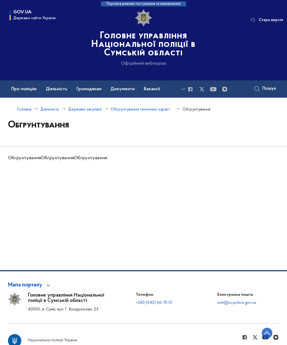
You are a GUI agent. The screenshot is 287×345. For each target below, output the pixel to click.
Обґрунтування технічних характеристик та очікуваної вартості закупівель (142, 109)
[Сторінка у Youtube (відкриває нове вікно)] (213, 89)
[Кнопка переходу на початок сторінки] (267, 333)
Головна (24, 109)
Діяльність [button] (56, 89)
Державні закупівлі (85, 109)
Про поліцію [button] (24, 89)
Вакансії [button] (152, 89)
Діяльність (49, 109)
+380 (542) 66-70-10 (154, 303)
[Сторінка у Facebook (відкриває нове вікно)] (190, 89)
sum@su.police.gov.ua (236, 303)
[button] (30, 285)
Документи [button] (122, 89)
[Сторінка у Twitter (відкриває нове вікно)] (202, 89)
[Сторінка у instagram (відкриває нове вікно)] (225, 89)
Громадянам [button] (88, 89)
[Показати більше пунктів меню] (183, 89)
